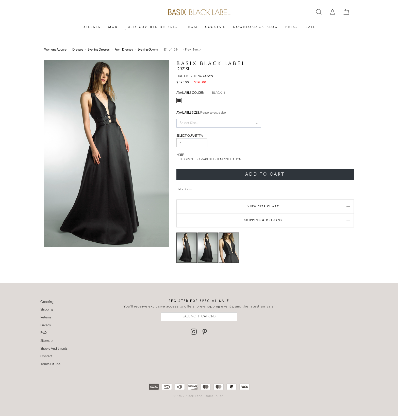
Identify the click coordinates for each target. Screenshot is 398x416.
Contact (46, 356)
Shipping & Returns (263, 220)
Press (291, 27)
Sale (311, 27)
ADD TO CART (265, 174)
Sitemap (46, 341)
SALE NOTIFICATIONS (199, 316)
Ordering (47, 302)
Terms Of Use (50, 364)
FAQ (43, 333)
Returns (45, 317)
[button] (218, 123)
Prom (191, 27)
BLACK (217, 93)
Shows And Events (54, 348)
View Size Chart (263, 206)
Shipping (46, 309)
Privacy (45, 325)
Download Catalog (255, 27)
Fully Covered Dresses (151, 27)
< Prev (188, 49)
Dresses (91, 27)
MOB (113, 27)
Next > (197, 49)
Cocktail (215, 27)
